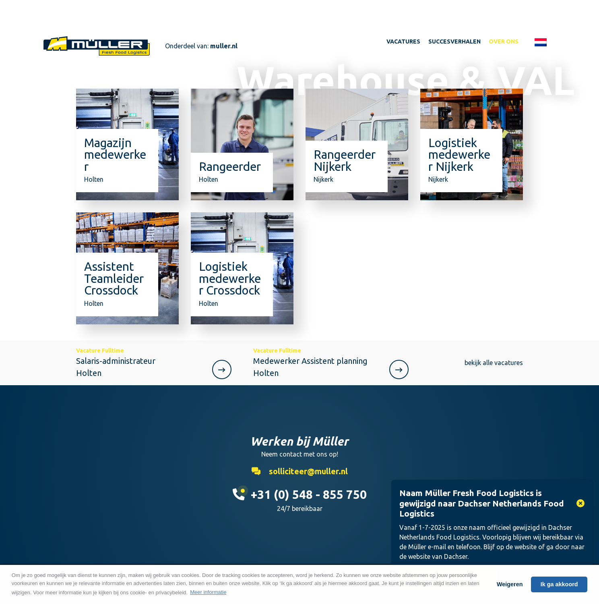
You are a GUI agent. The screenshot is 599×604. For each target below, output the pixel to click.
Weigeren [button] (510, 584)
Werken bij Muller (96, 46)
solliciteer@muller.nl (300, 471)
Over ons (503, 41)
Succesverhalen (454, 41)
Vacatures (403, 41)
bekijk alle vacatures (494, 362)
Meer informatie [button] (208, 592)
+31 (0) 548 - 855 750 (300, 494)
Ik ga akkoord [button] (559, 584)
